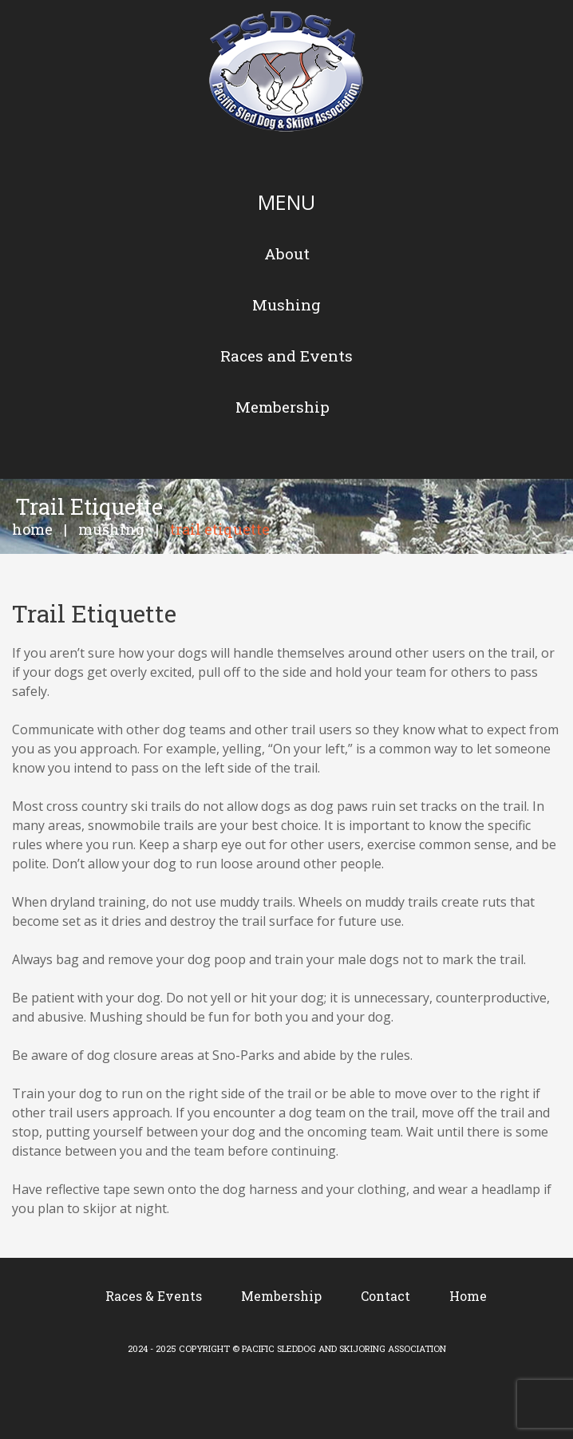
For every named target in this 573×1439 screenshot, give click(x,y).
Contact (385, 1295)
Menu (286, 201)
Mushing (111, 529)
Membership (281, 1295)
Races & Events (153, 1295)
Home (32, 529)
